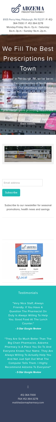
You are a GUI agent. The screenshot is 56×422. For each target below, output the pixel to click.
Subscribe (11, 192)
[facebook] (28, 387)
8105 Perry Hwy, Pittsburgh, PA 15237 (23, 19)
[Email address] (22, 182)
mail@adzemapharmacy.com (28, 402)
